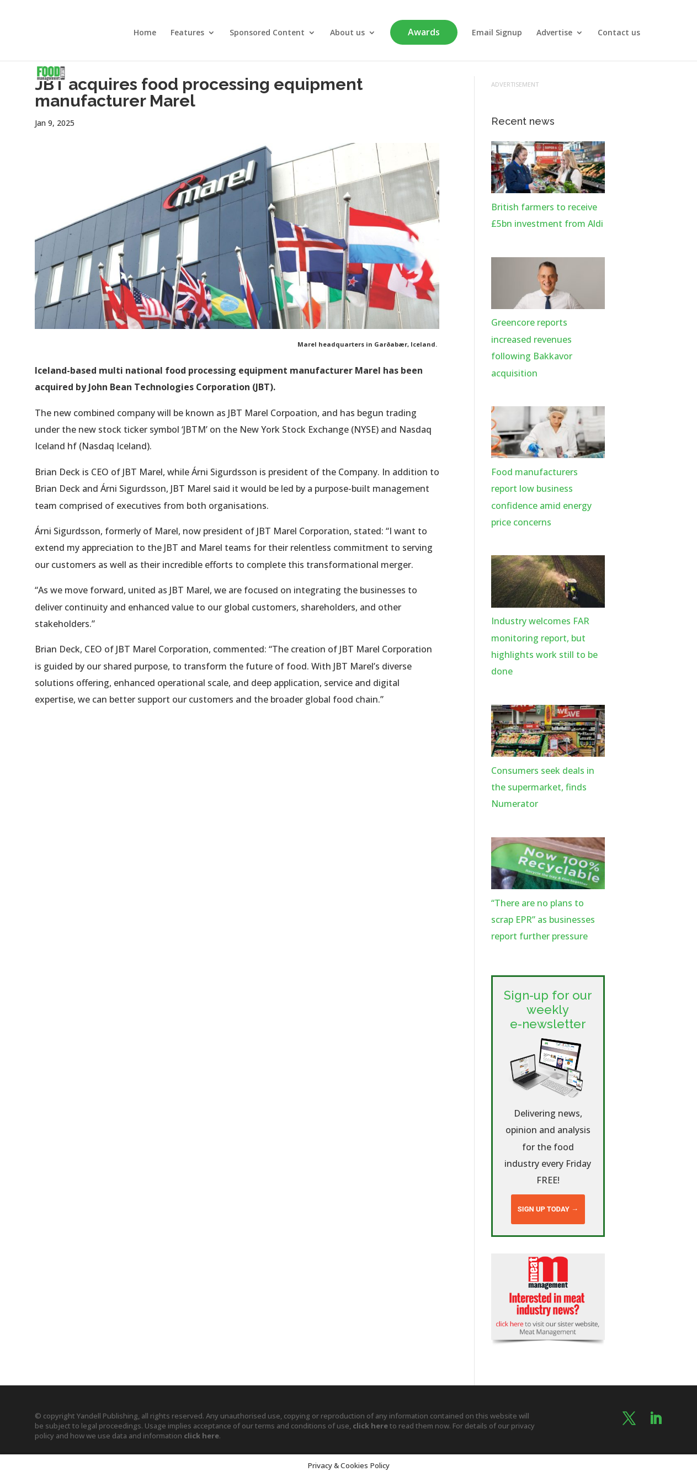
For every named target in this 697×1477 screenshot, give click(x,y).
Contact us (619, 33)
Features (187, 33)
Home (145, 33)
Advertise (554, 33)
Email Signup (497, 33)
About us (347, 33)
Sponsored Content (267, 33)
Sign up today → (548, 1209)
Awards (424, 32)
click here (370, 1426)
